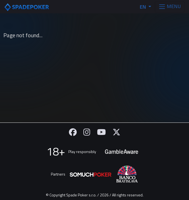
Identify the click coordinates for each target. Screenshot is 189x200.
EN (143, 7)
